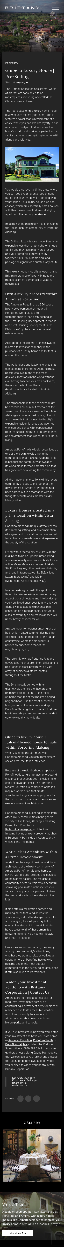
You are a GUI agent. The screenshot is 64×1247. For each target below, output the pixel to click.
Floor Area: (19, 1080)
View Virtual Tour (18, 1233)
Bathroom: (18, 1085)
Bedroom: (18, 1082)
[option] (32, 1155)
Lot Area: (17, 1077)
